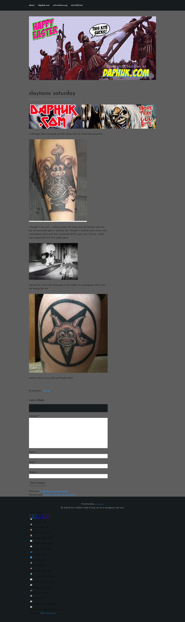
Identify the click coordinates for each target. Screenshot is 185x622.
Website (33, 472)
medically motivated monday (54, 491)
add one (47, 391)
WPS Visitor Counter (48, 613)
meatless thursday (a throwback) (59, 495)
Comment (34, 416)
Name (32, 452)
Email (32, 462)
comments (67, 99)
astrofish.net (77, 5)
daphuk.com (43, 5)
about (32, 5)
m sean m (99, 504)
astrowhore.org (60, 5)
